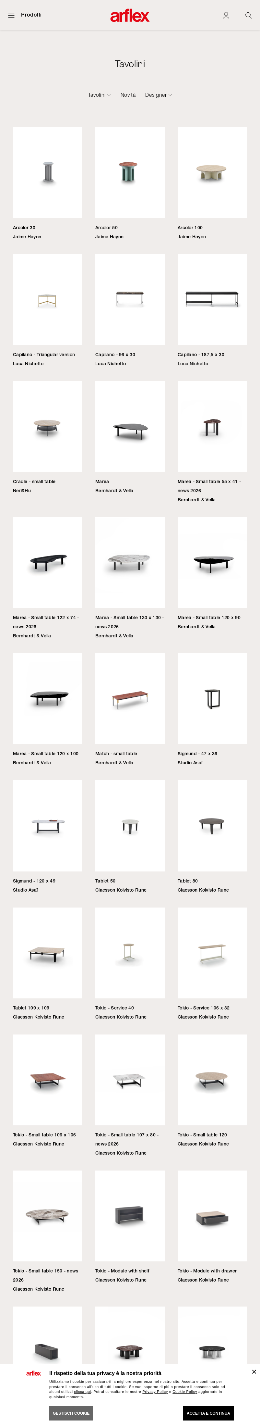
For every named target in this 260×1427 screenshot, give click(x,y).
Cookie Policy (184, 1392)
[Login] (226, 15)
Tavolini (97, 95)
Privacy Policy (155, 1392)
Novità (128, 95)
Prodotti (31, 15)
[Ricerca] (248, 15)
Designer (156, 95)
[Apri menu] (11, 15)
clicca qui (82, 1392)
